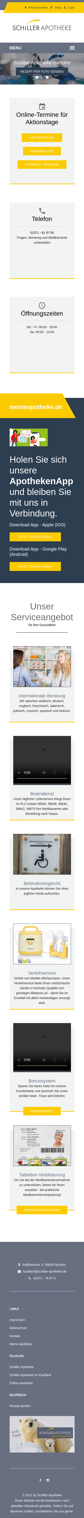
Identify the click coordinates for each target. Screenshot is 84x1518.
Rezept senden (36, 7)
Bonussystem (41, 1080)
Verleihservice (42, 973)
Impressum (17, 1320)
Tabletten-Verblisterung (42, 1174)
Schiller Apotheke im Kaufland (30, 1375)
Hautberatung (42, 137)
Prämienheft (42, 1111)
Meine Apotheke (21, 1344)
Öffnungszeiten (42, 313)
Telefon (42, 218)
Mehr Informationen (42, 1210)
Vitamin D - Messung (42, 164)
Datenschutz (18, 1328)
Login (69, 7)
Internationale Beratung (42, 695)
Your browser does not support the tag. (42, 759)
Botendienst (42, 793)
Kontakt (15, 1336)
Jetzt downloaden (35, 537)
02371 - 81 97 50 (42, 232)
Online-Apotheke (21, 1383)
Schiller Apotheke (22, 1367)
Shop (55, 7)
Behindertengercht (42, 883)
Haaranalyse (41, 151)
